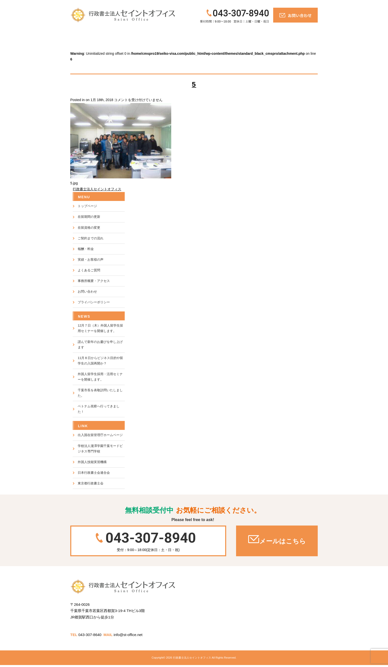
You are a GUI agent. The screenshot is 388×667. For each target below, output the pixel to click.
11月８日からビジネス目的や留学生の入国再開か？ (100, 360)
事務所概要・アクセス (94, 281)
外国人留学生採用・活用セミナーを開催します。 (100, 376)
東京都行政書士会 (90, 483)
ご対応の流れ (117, 33)
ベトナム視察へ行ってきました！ (99, 409)
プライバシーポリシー (94, 302)
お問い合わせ (296, 33)
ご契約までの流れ (90, 238)
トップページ (85, 33)
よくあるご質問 (215, 33)
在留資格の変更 (89, 227)
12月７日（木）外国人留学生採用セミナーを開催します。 (100, 328)
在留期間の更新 (89, 217)
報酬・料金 (148, 33)
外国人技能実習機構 (92, 462)
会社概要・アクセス (253, 33)
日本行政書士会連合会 (94, 472)
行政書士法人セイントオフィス (97, 189)
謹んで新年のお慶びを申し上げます (100, 344)
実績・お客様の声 (181, 33)
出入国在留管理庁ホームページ (100, 435)
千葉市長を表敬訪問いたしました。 (100, 392)
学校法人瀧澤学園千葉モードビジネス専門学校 (100, 448)
